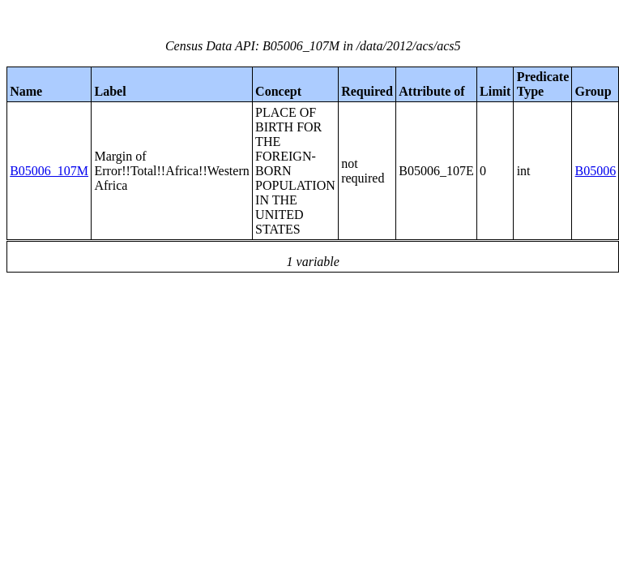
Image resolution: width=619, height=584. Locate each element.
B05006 (596, 171)
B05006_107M (49, 171)
